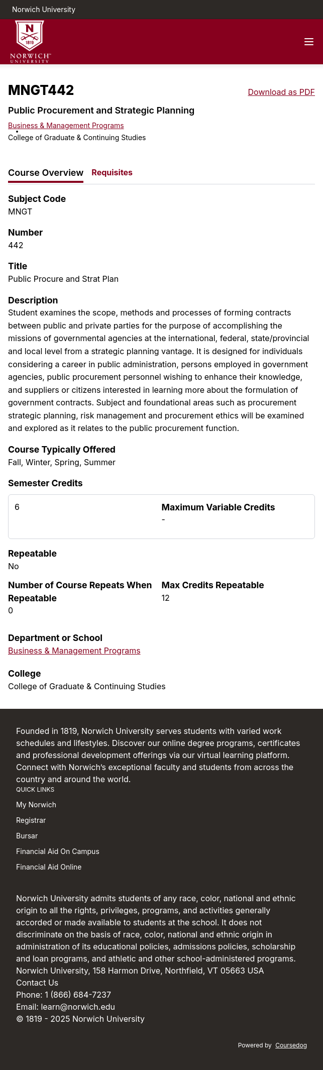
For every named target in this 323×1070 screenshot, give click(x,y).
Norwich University (43, 9)
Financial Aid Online (48, 867)
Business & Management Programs (66, 125)
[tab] (45, 173)
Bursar (27, 835)
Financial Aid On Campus (57, 851)
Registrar (31, 820)
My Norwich (36, 804)
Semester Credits (45, 483)
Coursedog (291, 1045)
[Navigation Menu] (309, 42)
